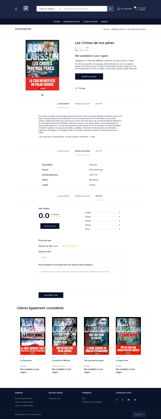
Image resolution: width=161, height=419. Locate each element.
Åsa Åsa (23, 366)
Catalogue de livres (71, 21)
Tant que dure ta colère (94, 360)
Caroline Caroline (58, 366)
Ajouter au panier (89, 76)
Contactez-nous (54, 398)
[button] (16, 9)
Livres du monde (90, 21)
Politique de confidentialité (92, 402)
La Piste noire (26, 360)
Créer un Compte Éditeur (24, 405)
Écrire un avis (50, 226)
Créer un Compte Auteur (24, 402)
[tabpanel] (42, 65)
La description (63, 104)
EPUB (22, 357)
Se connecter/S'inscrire (24, 398)
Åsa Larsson (84, 50)
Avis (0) (98, 104)
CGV (84, 398)
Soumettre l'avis (51, 295)
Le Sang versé (122, 360)
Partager (80, 88)
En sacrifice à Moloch (61, 360)
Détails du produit (82, 104)
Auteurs (104, 21)
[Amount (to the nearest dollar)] (84, 9)
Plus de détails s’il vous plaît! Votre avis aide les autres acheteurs (66, 265)
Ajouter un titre (45, 252)
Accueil (56, 21)
